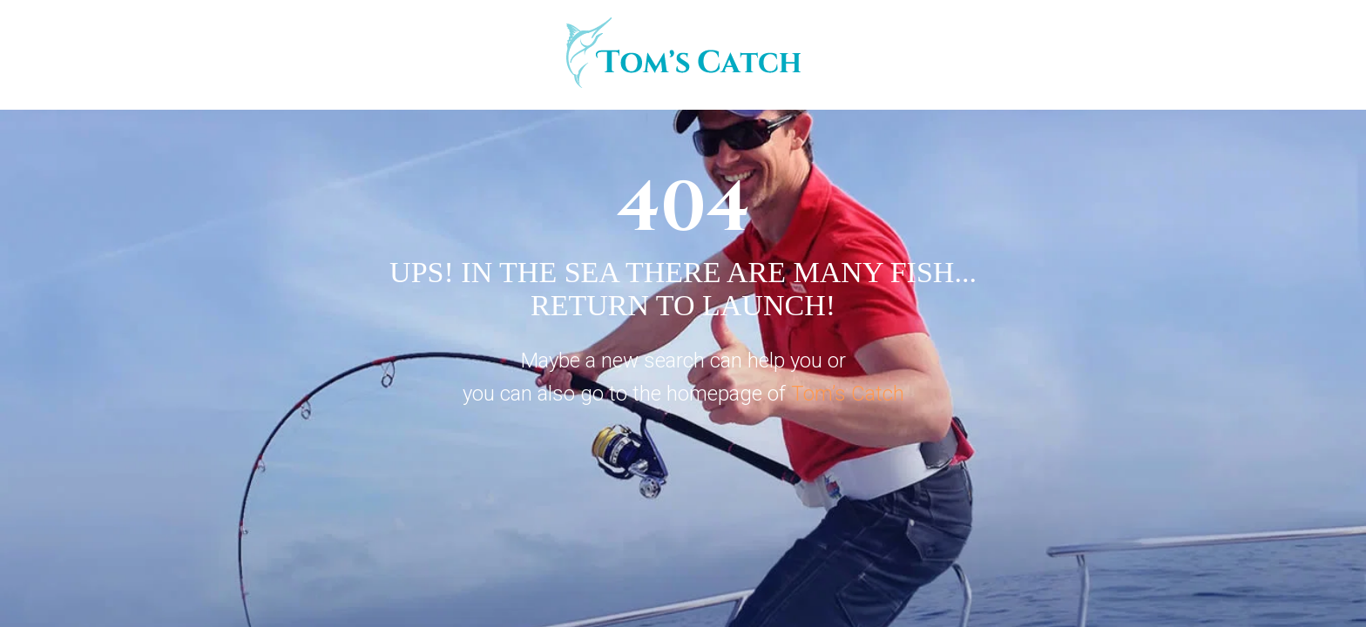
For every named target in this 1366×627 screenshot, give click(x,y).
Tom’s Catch (847, 393)
